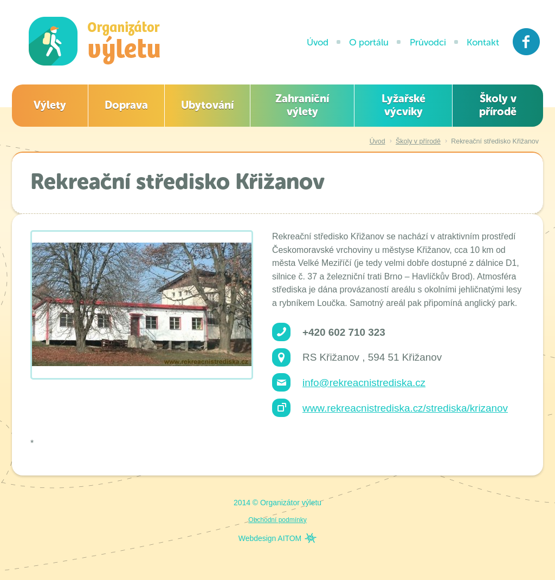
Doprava (126, 105)
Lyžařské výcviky (403, 105)
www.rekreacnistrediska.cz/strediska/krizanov (405, 408)
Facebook (526, 41)
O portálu (369, 42)
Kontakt (483, 42)
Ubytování (207, 105)
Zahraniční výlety (302, 105)
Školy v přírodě (498, 105)
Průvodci (428, 42)
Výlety (50, 105)
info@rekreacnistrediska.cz (363, 382)
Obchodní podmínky (277, 520)
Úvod (317, 42)
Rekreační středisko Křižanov (495, 141)
